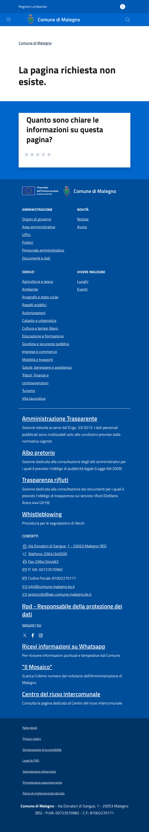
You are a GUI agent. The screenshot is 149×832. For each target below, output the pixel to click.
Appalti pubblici (34, 305)
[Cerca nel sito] (127, 19)
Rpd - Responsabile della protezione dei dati (72, 610)
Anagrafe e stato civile (40, 297)
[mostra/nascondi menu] (8, 19)
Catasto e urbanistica (39, 320)
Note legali (30, 727)
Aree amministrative (38, 227)
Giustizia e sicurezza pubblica (45, 344)
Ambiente (30, 289)
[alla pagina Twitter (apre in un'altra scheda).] (24, 635)
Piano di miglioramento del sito (44, 793)
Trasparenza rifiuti (45, 479)
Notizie (83, 219)
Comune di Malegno (35, 43)
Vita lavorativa (33, 398)
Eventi (82, 289)
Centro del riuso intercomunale (61, 693)
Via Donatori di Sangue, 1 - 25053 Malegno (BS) (74, 545)
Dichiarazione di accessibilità (42, 749)
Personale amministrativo (43, 250)
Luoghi (82, 281)
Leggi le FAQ (31, 760)
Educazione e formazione (43, 336)
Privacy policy (32, 738)
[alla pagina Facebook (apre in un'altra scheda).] (32, 635)
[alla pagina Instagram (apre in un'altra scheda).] (40, 635)
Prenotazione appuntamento (42, 782)
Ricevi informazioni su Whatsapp (63, 646)
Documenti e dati (36, 258)
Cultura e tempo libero (40, 328)
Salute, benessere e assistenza (47, 367)
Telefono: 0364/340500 (44, 554)
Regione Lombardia (33, 6)
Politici (27, 242)
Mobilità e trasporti (37, 359)
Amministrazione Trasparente (59, 418)
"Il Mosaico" (37, 666)
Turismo (28, 391)
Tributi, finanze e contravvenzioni (35, 379)
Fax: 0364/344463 (40, 561)
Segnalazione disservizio (39, 771)
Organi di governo (36, 219)
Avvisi (82, 227)
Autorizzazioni (33, 313)
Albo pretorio (38, 452)
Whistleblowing (42, 513)
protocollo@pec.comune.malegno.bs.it (56, 594)
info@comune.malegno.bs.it (48, 586)
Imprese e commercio (39, 352)
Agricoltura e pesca (37, 281)
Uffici (26, 235)
